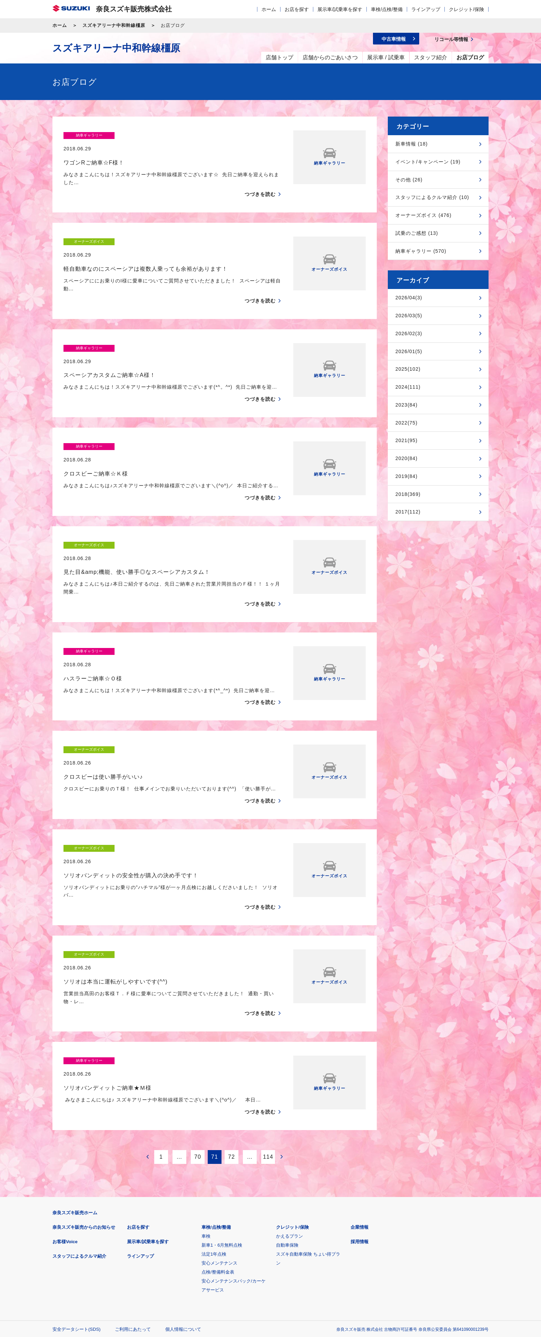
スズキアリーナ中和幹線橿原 (113, 25)
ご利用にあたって (133, 1228)
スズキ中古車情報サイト (432, 1263)
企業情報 (359, 1126)
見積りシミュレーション (174, 1263)
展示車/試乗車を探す (339, 9)
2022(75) (406, 423)
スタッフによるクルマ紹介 (79, 1155)
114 (268, 1056)
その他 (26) (409, 179)
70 (197, 1056)
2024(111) (408, 387)
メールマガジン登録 (260, 1263)
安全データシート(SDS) (76, 1228)
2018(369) (408, 494)
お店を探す (297, 9)
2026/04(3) (408, 297)
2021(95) (406, 440)
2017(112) (408, 512)
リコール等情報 (346, 1263)
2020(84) (406, 458)
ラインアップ (425, 9)
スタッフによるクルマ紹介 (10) (432, 197)
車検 (205, 1135)
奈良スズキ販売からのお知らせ (83, 1126)
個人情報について (183, 1228)
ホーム (269, 9)
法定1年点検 (213, 1153)
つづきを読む (260, 181)
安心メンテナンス (219, 1162)
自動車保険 (287, 1144)
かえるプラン (289, 1135)
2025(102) (408, 369)
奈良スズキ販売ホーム (74, 1112)
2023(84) (406, 405)
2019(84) (406, 476)
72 (231, 1056)
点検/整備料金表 (217, 1171)
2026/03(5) (408, 315)
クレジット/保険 (466, 9)
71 (214, 1056)
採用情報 (359, 1141)
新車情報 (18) (411, 144)
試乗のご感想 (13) (416, 233)
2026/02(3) (408, 333)
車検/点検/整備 (387, 9)
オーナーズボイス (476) (423, 215)
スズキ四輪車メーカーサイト (88, 1263)
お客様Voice (65, 1141)
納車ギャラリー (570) (420, 251)
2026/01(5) (408, 351)
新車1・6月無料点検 (221, 1144)
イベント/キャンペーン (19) (428, 161)
